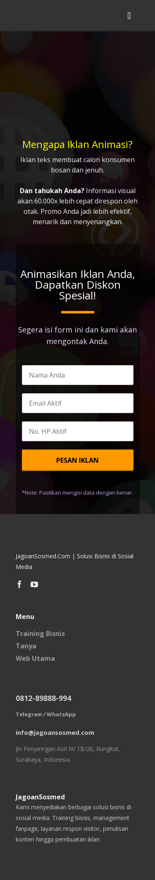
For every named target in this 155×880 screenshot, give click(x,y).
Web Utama (35, 658)
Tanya (26, 645)
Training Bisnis (40, 633)
